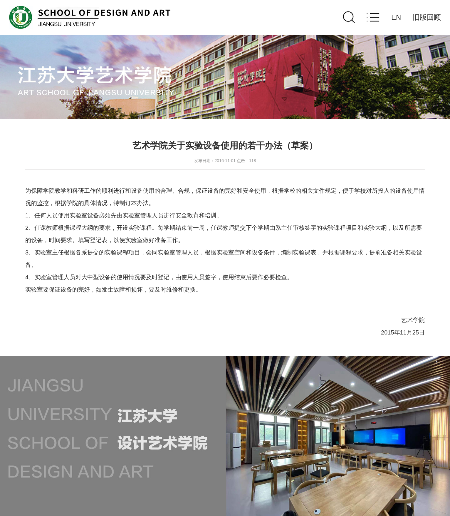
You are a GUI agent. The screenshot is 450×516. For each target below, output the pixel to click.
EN (396, 17)
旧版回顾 (427, 17)
